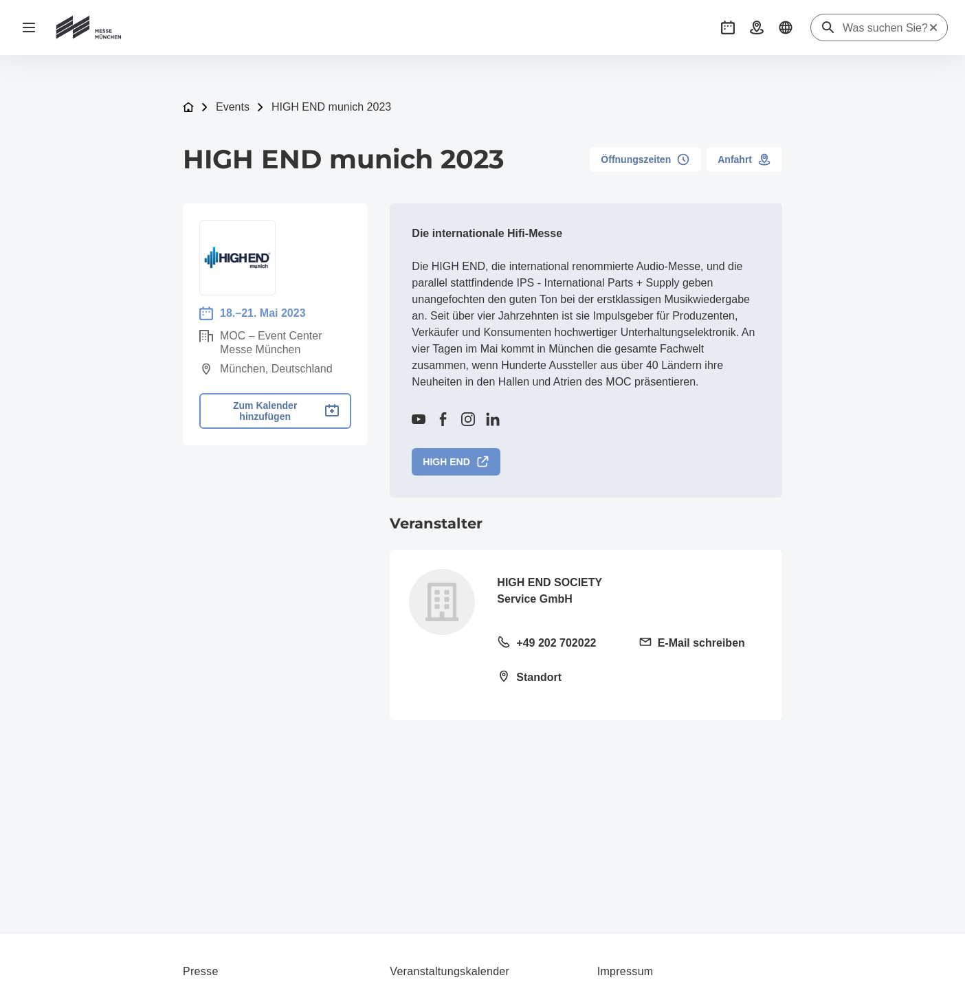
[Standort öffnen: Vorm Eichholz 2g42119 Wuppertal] (559, 678)
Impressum (625, 971)
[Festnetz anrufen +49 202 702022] (559, 643)
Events (232, 107)
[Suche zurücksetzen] (933, 27)
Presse (201, 971)
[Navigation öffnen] (28, 27)
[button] (728, 27)
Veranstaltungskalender (449, 971)
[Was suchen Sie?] (885, 28)
